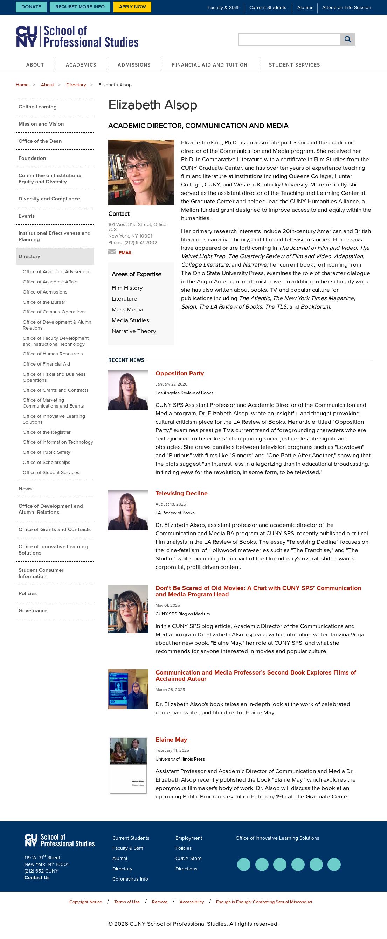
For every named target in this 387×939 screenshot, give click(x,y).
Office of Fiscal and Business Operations (54, 377)
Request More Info (80, 6)
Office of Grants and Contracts (56, 390)
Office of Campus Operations (54, 312)
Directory (76, 84)
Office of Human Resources (53, 353)
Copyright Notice (85, 901)
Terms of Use (127, 901)
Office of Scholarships (46, 462)
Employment (188, 838)
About (35, 65)
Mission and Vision (41, 124)
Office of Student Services (51, 472)
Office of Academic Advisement (57, 271)
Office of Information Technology (58, 442)
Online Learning (38, 107)
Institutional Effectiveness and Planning (55, 236)
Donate (31, 6)
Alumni (304, 7)
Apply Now (132, 6)
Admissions (134, 65)
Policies (28, 593)
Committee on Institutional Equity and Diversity (51, 178)
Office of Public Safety (46, 452)
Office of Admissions (45, 292)
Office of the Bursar (44, 302)
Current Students (267, 7)
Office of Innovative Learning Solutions (54, 419)
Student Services (294, 65)
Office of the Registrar (47, 432)
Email (125, 252)
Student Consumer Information (41, 573)
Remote (159, 901)
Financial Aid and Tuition (210, 65)
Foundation (32, 158)
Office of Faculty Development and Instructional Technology (56, 341)
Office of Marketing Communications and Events (53, 403)
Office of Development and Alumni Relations (51, 509)
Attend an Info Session (346, 7)
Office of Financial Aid (46, 364)
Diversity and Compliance (49, 199)
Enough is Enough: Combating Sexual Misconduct (264, 901)
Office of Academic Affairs (51, 281)
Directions (186, 868)
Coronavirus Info (130, 879)
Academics (81, 65)
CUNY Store (188, 858)
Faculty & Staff (223, 7)
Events (27, 216)
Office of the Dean (40, 141)
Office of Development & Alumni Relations (57, 325)
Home (22, 84)
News (25, 489)
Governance (33, 610)
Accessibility (192, 901)
